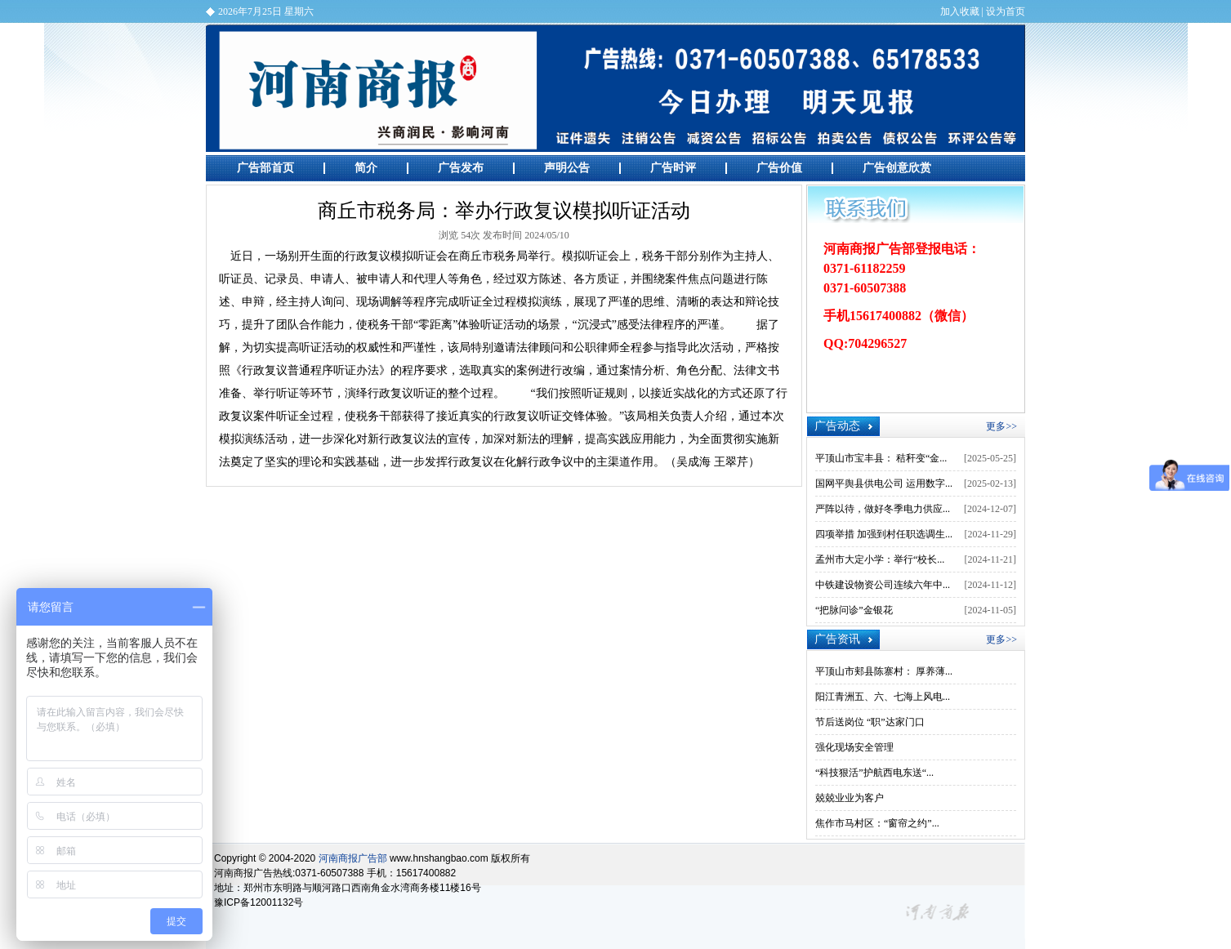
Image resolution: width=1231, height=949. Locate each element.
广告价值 (779, 168)
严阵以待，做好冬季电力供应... (882, 509)
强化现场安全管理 (854, 747)
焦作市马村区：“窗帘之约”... (877, 823)
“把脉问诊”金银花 (854, 610)
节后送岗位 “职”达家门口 (870, 722)
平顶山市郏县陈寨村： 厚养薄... (883, 671)
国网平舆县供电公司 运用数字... (883, 483)
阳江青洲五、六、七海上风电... (882, 696)
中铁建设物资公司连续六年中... (882, 584)
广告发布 (461, 168)
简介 (366, 168)
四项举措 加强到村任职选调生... (883, 534)
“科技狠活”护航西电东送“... (874, 772)
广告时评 (673, 168)
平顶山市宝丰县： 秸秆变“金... (881, 458)
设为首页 (1005, 11)
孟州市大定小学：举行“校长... (879, 559)
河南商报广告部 (615, 88)
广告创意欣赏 (897, 168)
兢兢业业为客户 (849, 798)
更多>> (1001, 426)
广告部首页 (265, 168)
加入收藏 (959, 11)
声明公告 (567, 168)
